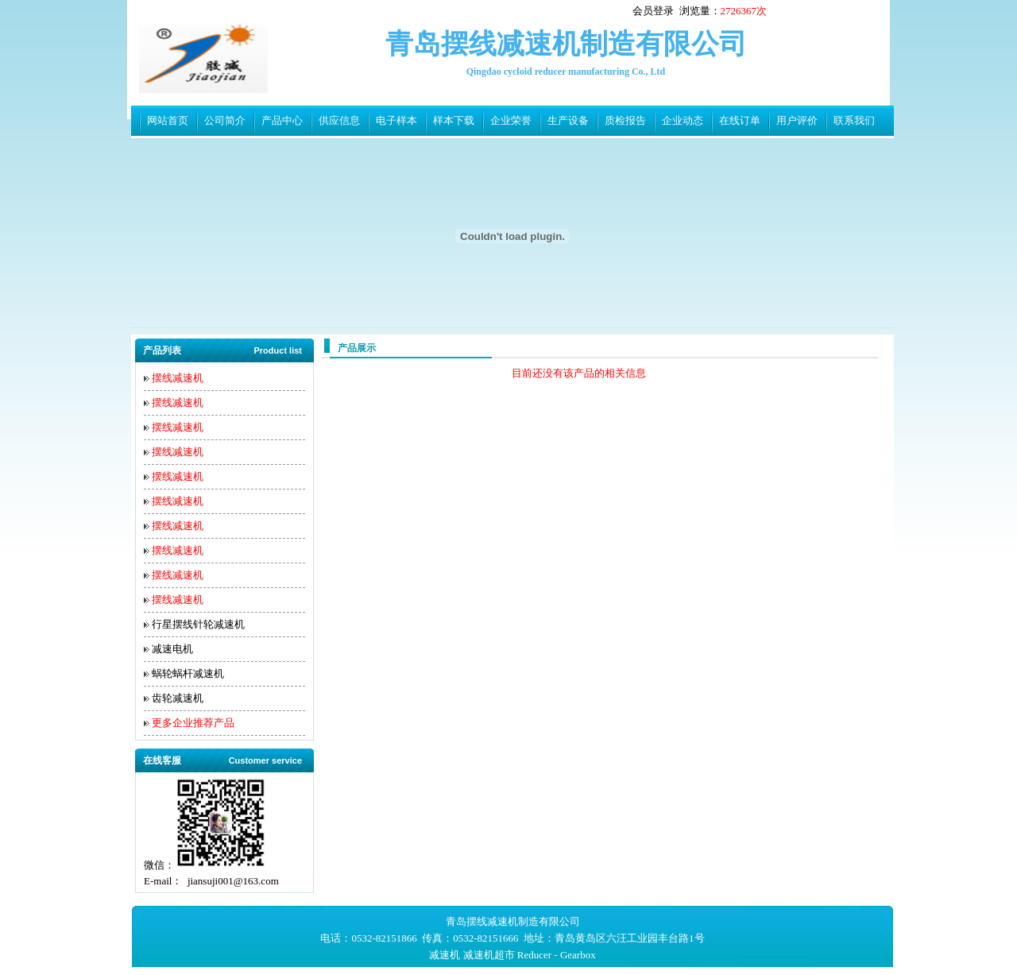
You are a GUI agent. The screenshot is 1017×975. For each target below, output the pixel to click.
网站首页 (167, 120)
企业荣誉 (511, 120)
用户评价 (797, 120)
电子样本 (396, 120)
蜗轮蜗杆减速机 (188, 673)
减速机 (444, 955)
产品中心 (282, 120)
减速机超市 (489, 955)
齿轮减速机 (177, 698)
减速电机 (172, 649)
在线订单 (739, 120)
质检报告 (625, 120)
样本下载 (453, 120)
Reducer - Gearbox (556, 955)
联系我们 (854, 120)
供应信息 (339, 120)
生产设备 (568, 120)
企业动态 (682, 120)
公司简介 (225, 120)
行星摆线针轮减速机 (198, 624)
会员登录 (653, 11)
